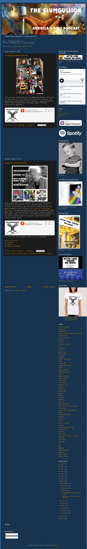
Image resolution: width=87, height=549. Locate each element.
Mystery (26, 253)
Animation (62, 329)
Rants (60, 412)
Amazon (9, 244)
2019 (62, 478)
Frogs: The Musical (65, 359)
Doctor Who (62, 352)
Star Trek (62, 434)
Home (30, 287)
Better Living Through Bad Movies (70, 333)
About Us (62, 115)
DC (59, 346)
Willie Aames (63, 454)
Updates (61, 448)
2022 (62, 471)
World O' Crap (27, 46)
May (63, 506)
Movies (61, 393)
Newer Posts (10, 287)
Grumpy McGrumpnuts (65, 365)
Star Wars (62, 439)
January (65, 513)
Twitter (14, 240)
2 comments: (29, 251)
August (64, 490)
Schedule (62, 419)
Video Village (63, 450)
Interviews (62, 382)
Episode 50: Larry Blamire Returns (16, 163)
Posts (8, 534)
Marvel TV (62, 389)
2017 (62, 516)
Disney (61, 350)
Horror (61, 374)
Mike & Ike (62, 391)
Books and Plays (14, 246)
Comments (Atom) (20, 290)
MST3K (60, 395)
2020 (62, 476)
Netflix (61, 401)
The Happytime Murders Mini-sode (16, 55)
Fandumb (61, 357)
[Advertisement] (30, 143)
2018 (62, 481)
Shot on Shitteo (64, 423)
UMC (60, 446)
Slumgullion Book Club (37, 253)
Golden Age (62, 363)
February (65, 510)
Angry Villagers (64, 327)
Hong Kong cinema (64, 372)
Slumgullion (72, 319)
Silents (61, 425)
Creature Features (65, 344)
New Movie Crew (64, 404)
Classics (13, 253)
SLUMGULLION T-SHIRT (70, 318)
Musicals (62, 397)
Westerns (62, 452)
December (65, 483)
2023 (62, 469)
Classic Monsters (64, 337)
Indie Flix (62, 380)
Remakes (61, 416)
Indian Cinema (63, 378)
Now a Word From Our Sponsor (68, 406)
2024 (62, 466)
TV (59, 444)
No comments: (30, 125)
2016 (62, 518)
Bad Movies (62, 331)
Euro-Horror (63, 355)
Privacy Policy (64, 113)
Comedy (61, 342)
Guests (20, 253)
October (65, 485)
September (65, 488)
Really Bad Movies (65, 414)
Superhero (62, 441)
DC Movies (62, 348)
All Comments (11, 537)
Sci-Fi (61, 421)
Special (49, 253)
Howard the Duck (64, 376)
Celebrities (63, 335)
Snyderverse (63, 429)
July (64, 501)
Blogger (55, 545)
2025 (62, 464)
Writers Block (63, 456)
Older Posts (49, 287)
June (64, 503)
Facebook (10, 242)
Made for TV (63, 384)
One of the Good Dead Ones (68, 410)
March (64, 508)
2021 (62, 474)
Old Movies (62, 408)
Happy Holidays (64, 369)
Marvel (61, 387)
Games (60, 361)
